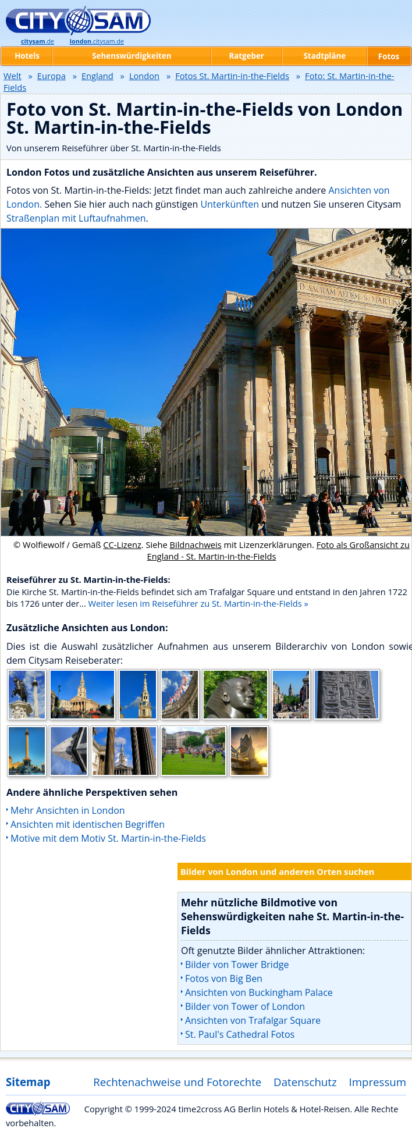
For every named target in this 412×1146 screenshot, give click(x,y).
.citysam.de (97, 41)
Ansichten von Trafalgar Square (253, 1020)
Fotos (388, 56)
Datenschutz (305, 1081)
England (97, 75)
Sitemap (28, 1081)
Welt (12, 75)
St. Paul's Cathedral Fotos (239, 1034)
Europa (51, 75)
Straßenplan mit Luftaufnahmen (76, 218)
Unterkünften (230, 204)
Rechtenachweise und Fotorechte (177, 1081)
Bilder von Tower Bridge (237, 964)
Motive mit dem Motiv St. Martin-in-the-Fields (108, 838)
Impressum (378, 1081)
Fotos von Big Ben (223, 978)
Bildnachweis (195, 544)
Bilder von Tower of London (245, 1006)
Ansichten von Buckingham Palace (259, 992)
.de (37, 41)
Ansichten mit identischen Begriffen (87, 824)
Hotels (27, 56)
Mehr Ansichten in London (67, 810)
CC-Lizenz (122, 544)
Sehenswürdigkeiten (131, 56)
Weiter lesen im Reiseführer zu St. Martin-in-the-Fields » (198, 603)
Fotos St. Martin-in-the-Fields (232, 75)
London (144, 75)
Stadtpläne (325, 56)
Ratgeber (246, 56)
